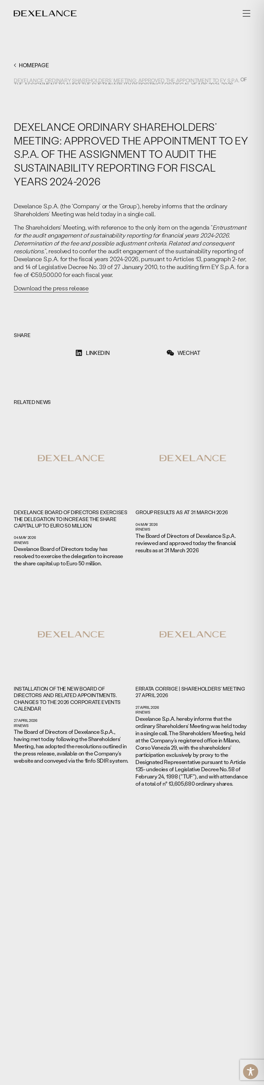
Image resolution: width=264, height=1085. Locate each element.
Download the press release (51, 288)
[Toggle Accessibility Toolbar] (250, 1071)
